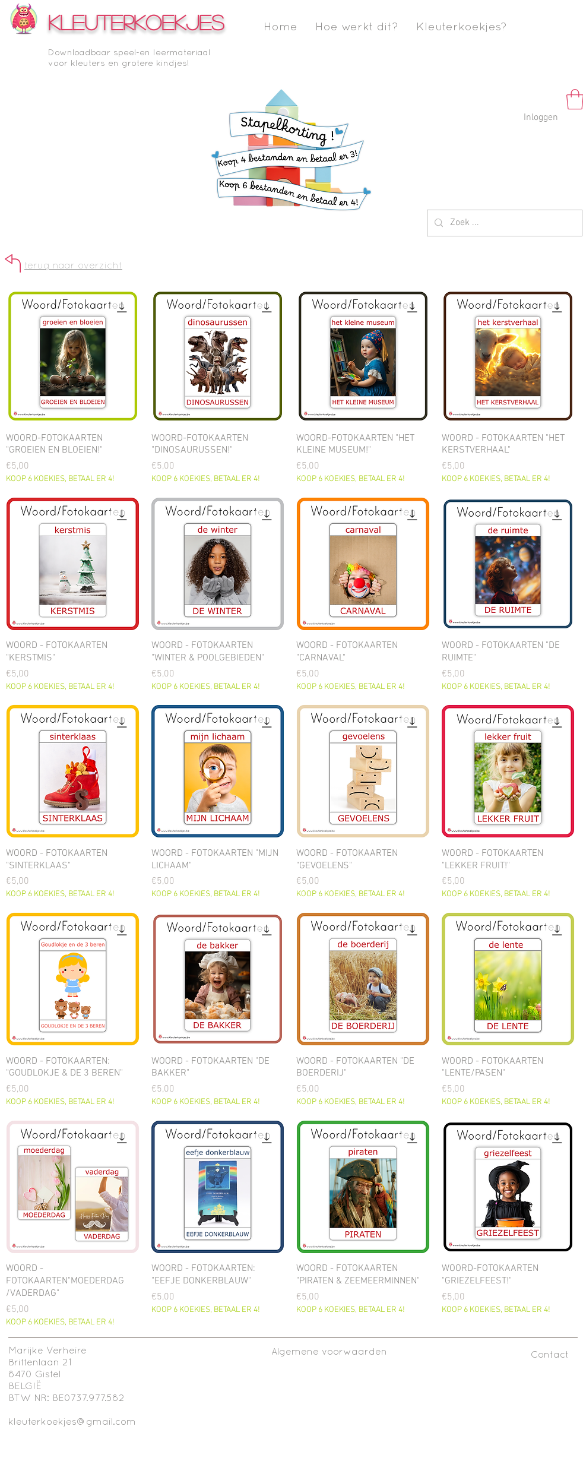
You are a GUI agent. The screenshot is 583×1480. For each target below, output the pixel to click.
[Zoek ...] (503, 223)
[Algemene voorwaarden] (329, 1352)
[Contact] (549, 1355)
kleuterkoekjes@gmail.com (72, 1422)
